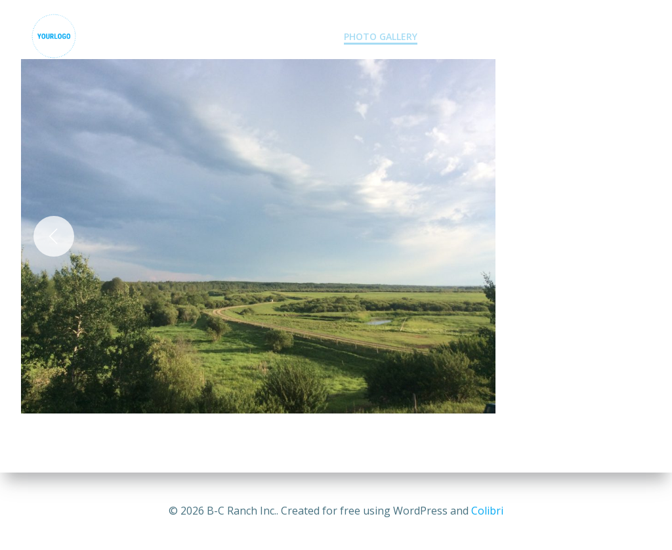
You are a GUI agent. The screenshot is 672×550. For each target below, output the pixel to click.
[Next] (618, 236)
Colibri (487, 510)
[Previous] (53, 236)
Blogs (544, 36)
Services (297, 36)
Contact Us (473, 36)
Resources (611, 36)
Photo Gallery (380, 36)
